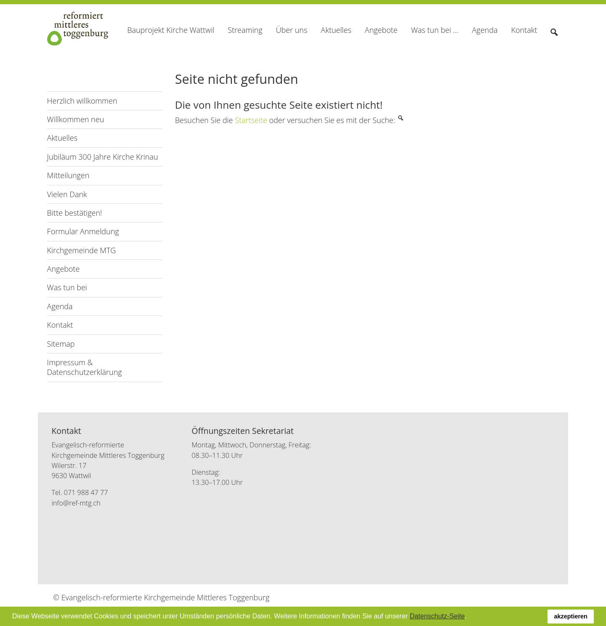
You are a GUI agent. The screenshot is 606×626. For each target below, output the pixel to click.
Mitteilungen (68, 175)
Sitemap (61, 344)
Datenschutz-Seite (437, 616)
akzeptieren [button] (570, 616)
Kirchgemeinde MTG (81, 250)
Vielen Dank (67, 194)
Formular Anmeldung (83, 231)
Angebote (63, 269)
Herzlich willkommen (82, 101)
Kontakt (60, 325)
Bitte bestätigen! (74, 213)
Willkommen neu (75, 119)
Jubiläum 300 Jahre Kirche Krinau (102, 157)
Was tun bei (67, 287)
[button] (469, 617)
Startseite (251, 120)
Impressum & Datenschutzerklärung (84, 367)
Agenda (60, 306)
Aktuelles (62, 138)
